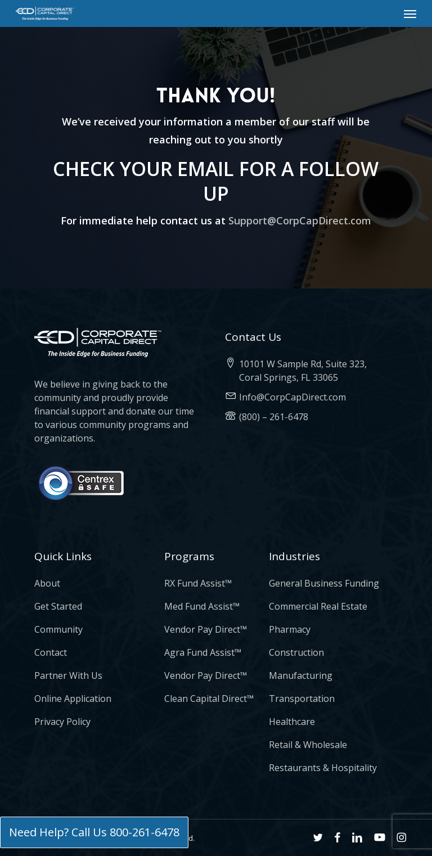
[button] (410, 13)
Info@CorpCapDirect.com (292, 397)
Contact (50, 652)
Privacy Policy (62, 721)
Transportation (302, 698)
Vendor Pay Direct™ (205, 629)
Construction (296, 652)
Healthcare (292, 721)
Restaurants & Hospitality (323, 768)
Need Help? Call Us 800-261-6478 (94, 832)
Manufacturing (300, 675)
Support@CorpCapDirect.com (299, 220)
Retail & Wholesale (308, 744)
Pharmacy (289, 629)
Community (58, 629)
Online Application (72, 698)
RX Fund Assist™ (198, 583)
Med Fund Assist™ (202, 606)
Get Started (58, 606)
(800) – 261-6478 (273, 417)
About (47, 583)
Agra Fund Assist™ (202, 652)
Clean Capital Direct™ (209, 698)
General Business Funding (324, 583)
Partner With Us (68, 675)
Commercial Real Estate (318, 606)
